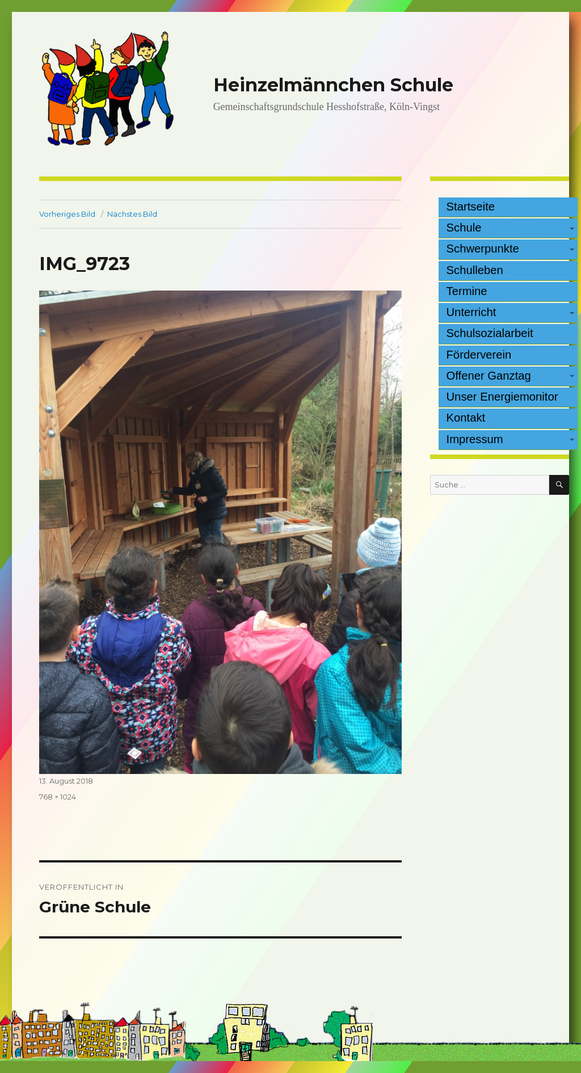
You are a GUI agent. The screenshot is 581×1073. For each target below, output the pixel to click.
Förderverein (479, 354)
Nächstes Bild (132, 213)
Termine (467, 291)
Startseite (471, 206)
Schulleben (475, 270)
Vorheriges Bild (67, 213)
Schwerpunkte (483, 248)
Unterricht (471, 312)
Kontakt (466, 417)
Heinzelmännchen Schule (333, 85)
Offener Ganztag (489, 375)
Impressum (475, 439)
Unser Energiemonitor (502, 396)
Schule (464, 227)
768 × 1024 (57, 796)
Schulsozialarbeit (490, 333)
